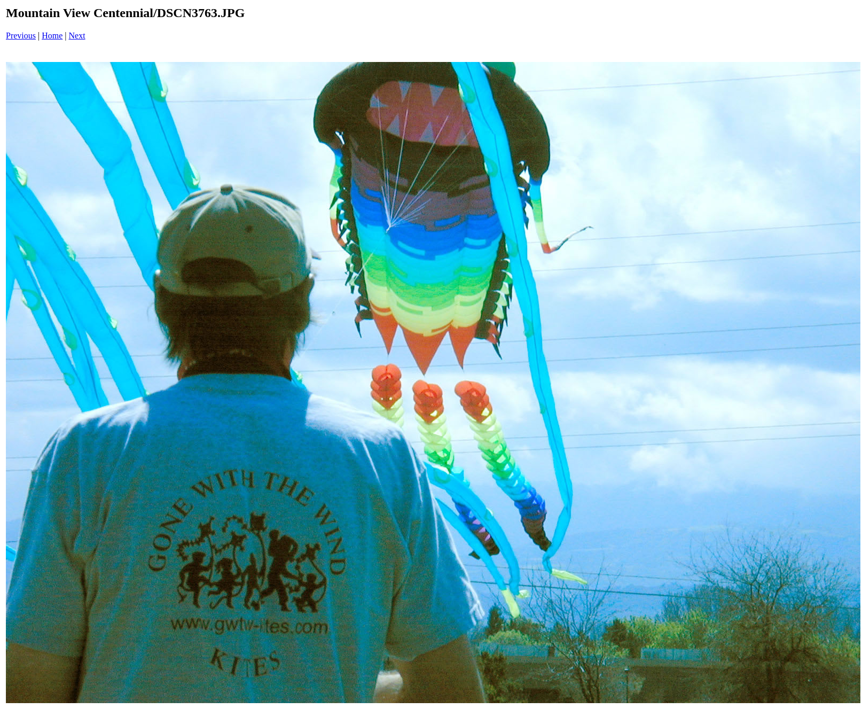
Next (77, 35)
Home (52, 35)
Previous (21, 35)
